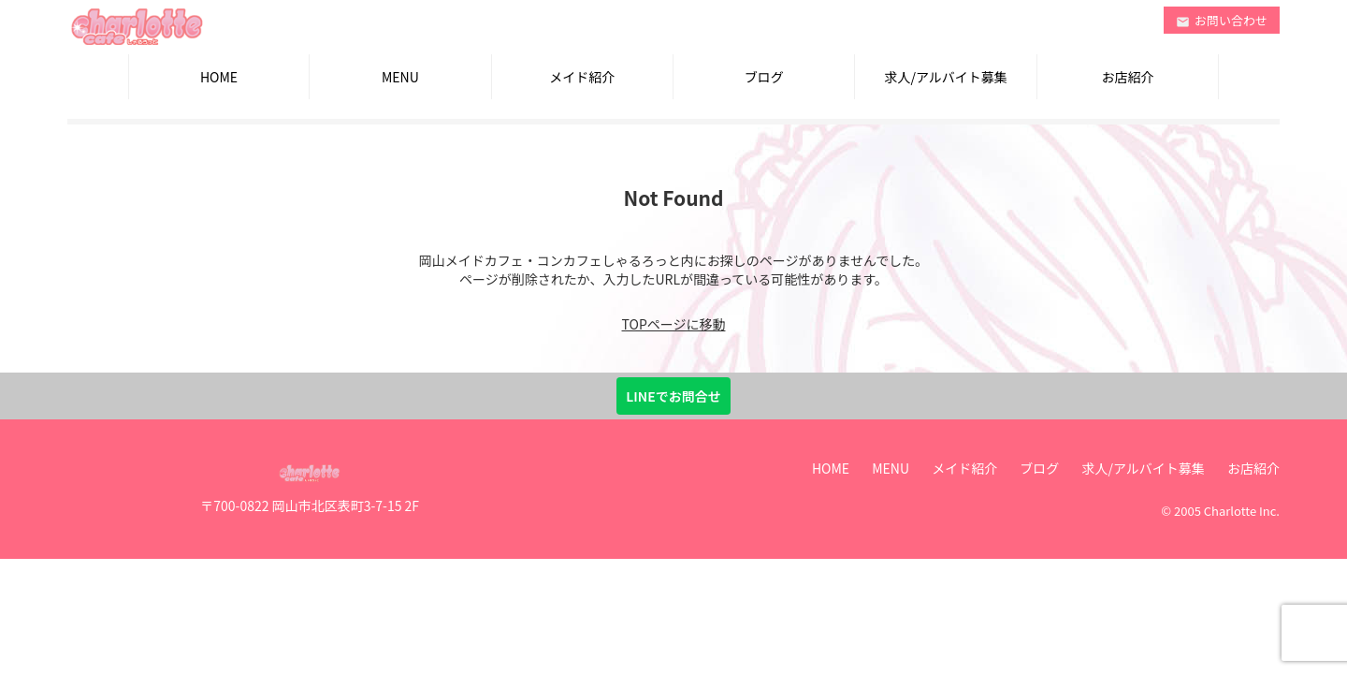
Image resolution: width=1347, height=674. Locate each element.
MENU (400, 76)
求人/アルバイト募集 (945, 76)
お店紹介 (1127, 76)
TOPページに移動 (674, 324)
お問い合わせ (1221, 20)
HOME (219, 76)
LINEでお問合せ (673, 396)
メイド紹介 (582, 76)
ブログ (764, 76)
